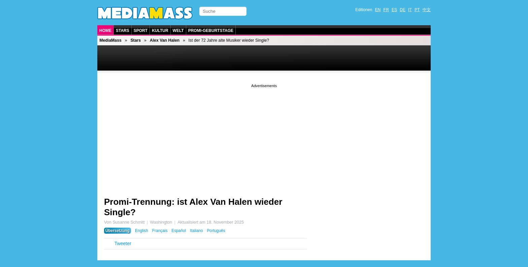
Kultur (160, 30)
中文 (427, 9)
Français (160, 230)
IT (410, 9)
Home (105, 30)
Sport (140, 30)
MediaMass (110, 40)
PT (417, 9)
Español (178, 230)
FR (386, 9)
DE (402, 9)
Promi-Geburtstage (210, 30)
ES (394, 9)
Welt (178, 30)
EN (378, 9)
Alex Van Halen (164, 40)
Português (216, 230)
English (141, 230)
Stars (122, 30)
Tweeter (122, 243)
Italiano (196, 230)
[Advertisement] (264, 136)
